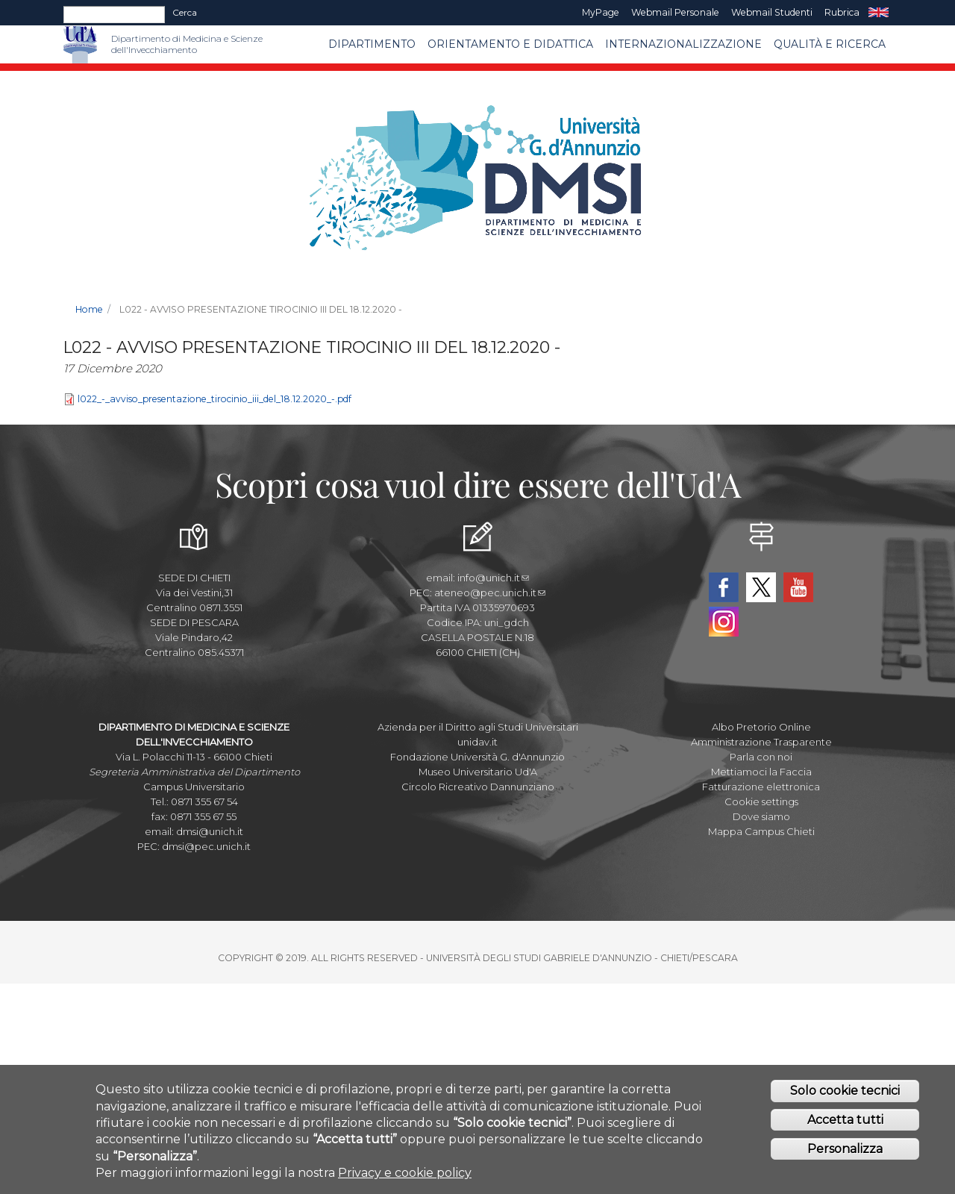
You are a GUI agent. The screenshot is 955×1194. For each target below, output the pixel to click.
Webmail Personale (675, 12)
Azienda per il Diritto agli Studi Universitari (478, 727)
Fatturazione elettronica (761, 787)
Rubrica (842, 12)
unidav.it (477, 742)
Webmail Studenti (771, 12)
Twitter (761, 587)
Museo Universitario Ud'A (478, 772)
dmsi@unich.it (209, 831)
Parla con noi (761, 757)
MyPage (600, 12)
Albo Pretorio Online (761, 727)
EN (878, 13)
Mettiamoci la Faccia (761, 772)
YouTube (798, 587)
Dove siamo (761, 816)
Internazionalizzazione (683, 44)
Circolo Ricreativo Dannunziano (477, 787)
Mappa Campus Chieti (761, 831)
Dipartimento (372, 44)
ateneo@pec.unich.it (489, 592)
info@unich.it (493, 578)
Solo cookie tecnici (845, 1097)
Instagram (723, 621)
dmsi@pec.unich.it (206, 846)
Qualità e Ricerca (830, 44)
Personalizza (845, 1155)
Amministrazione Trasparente (761, 742)
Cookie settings (761, 801)
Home (89, 309)
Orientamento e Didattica (510, 44)
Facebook (723, 587)
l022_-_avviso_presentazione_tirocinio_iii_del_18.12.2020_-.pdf (214, 398)
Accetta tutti (845, 1126)
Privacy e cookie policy (405, 1179)
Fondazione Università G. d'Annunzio (477, 757)
